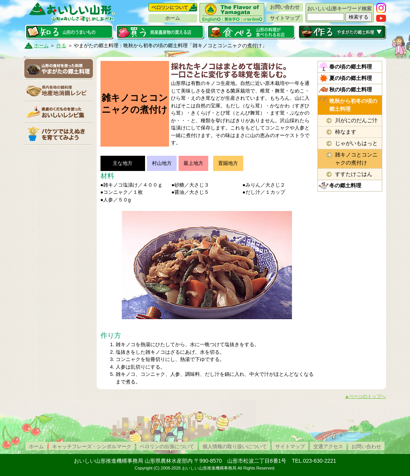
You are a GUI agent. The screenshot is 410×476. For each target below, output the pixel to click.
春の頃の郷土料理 (350, 67)
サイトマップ (285, 18)
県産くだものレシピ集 (58, 111)
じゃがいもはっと (356, 143)
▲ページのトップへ (365, 396)
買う (160, 32)
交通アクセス (328, 446)
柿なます (345, 132)
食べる (251, 32)
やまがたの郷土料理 (58, 68)
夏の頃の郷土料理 (350, 78)
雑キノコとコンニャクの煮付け (356, 159)
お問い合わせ (285, 7)
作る (342, 32)
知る (69, 32)
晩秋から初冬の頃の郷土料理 (353, 105)
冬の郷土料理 (345, 185)
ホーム (172, 18)
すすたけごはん (353, 174)
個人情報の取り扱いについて (235, 446)
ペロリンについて (172, 7)
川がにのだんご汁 (356, 120)
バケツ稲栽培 (58, 133)
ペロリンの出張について (167, 446)
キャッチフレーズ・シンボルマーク (91, 446)
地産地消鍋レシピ (58, 90)
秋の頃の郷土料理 (350, 89)
